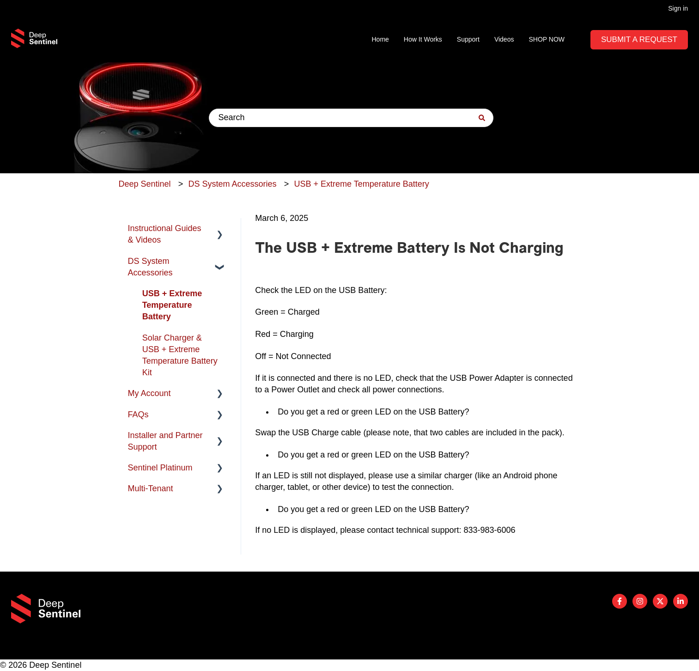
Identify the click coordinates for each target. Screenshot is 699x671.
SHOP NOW (547, 39)
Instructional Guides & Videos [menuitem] (164, 234)
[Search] (482, 118)
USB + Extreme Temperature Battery (361, 184)
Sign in (678, 8)
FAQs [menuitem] (138, 414)
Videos (504, 39)
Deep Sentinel (145, 184)
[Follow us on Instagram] (639, 601)
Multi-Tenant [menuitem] (150, 488)
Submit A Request (639, 39)
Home (380, 39)
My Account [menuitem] (149, 393)
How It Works (423, 39)
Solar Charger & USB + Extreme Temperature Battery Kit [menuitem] (180, 355)
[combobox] (351, 118)
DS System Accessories (232, 184)
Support (468, 39)
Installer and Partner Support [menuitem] (165, 441)
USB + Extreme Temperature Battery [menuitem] (172, 305)
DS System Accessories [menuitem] (150, 266)
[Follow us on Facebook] (619, 601)
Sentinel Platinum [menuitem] (160, 467)
